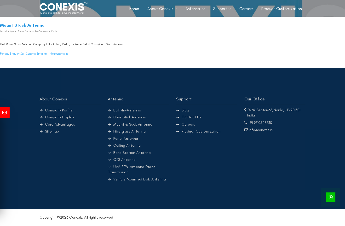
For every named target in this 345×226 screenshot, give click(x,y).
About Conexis (160, 8)
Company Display (59, 117)
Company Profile (59, 110)
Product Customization (281, 8)
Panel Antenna (125, 138)
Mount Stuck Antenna (111, 44)
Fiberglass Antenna (129, 131)
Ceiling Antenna (127, 145)
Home (134, 8)
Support (220, 8)
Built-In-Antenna (127, 110)
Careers (246, 8)
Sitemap (52, 131)
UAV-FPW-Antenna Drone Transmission (132, 169)
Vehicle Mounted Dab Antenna (139, 179)
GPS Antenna (124, 159)
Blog (185, 110)
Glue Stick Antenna (129, 117)
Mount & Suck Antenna (132, 124)
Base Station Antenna (132, 153)
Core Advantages (60, 124)
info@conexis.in (58, 53)
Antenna (193, 8)
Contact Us (191, 117)
